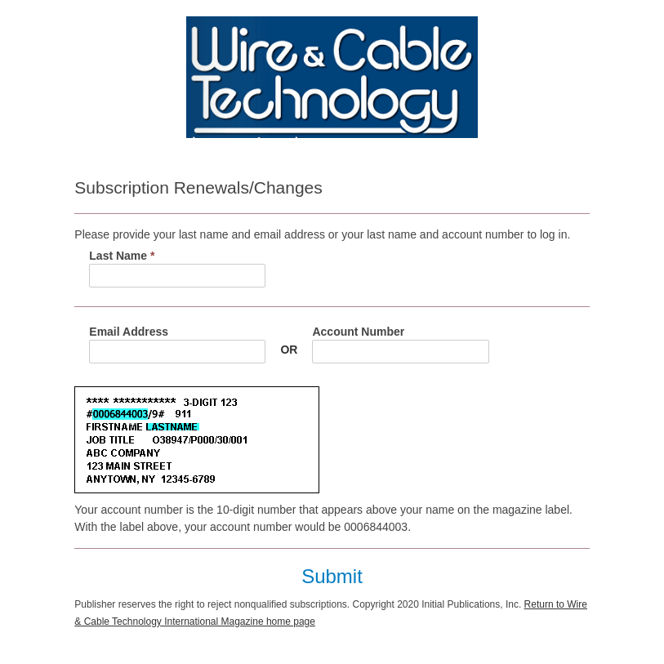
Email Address (128, 331)
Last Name (121, 255)
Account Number (358, 331)
